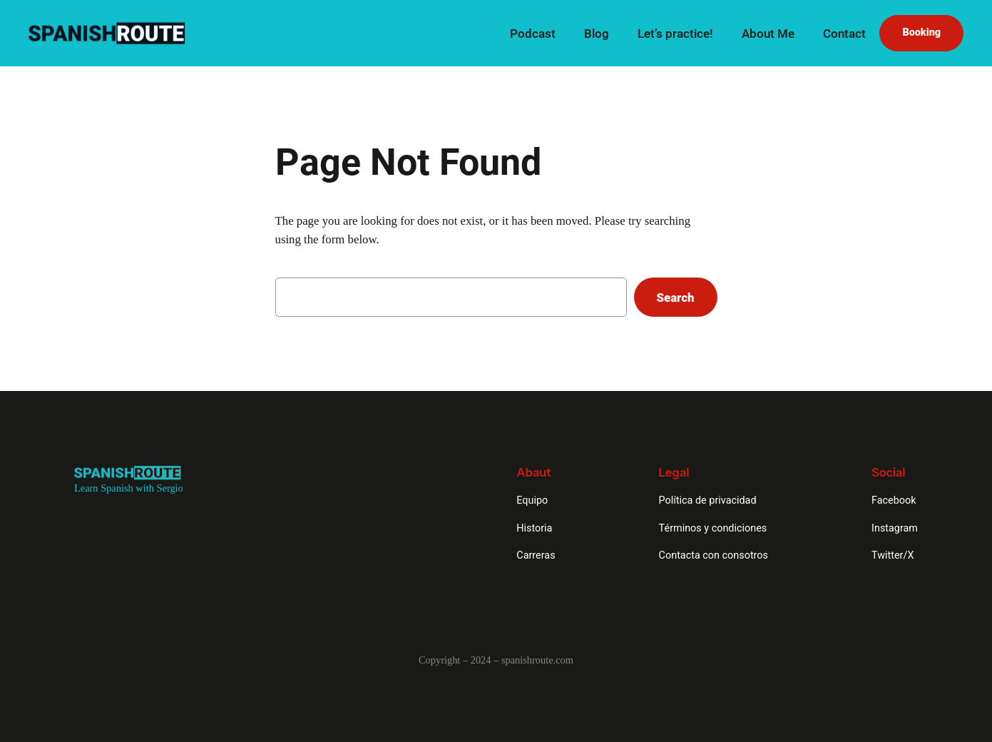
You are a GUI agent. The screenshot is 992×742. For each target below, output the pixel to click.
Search (676, 297)
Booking (921, 32)
